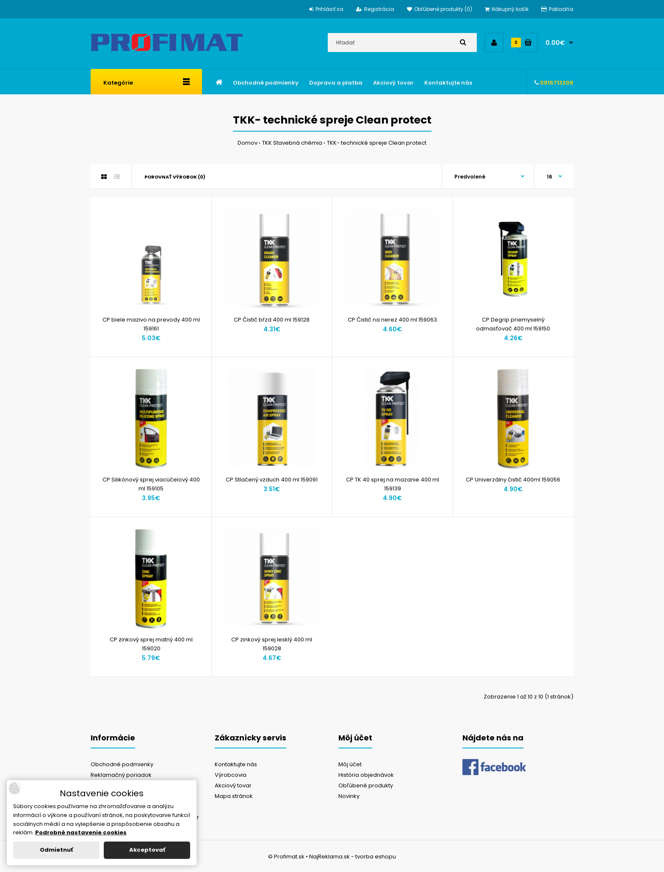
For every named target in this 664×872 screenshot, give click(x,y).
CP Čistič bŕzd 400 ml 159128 (272, 320)
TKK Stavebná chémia (292, 143)
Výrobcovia (230, 775)
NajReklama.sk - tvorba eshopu (352, 857)
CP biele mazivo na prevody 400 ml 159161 (151, 324)
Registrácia (375, 9)
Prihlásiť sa (326, 9)
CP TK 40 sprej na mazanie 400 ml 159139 (392, 484)
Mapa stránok (234, 796)
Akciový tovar (233, 785)
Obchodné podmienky (122, 764)
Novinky (349, 796)
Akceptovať (147, 850)
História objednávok (366, 775)
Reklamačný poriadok (121, 775)
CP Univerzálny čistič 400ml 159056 (513, 480)
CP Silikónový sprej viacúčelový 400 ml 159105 (151, 484)
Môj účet (350, 764)
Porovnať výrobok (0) (174, 176)
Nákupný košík (506, 9)
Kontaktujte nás (236, 764)
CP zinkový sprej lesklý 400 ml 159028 (271, 643)
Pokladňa (557, 9)
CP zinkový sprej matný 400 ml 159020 (151, 643)
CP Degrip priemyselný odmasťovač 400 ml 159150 (513, 324)
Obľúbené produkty (365, 785)
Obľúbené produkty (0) (439, 9)
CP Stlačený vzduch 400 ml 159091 (272, 480)
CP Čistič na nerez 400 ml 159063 (392, 320)
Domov (247, 143)
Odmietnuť (56, 850)
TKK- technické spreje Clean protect (376, 143)
